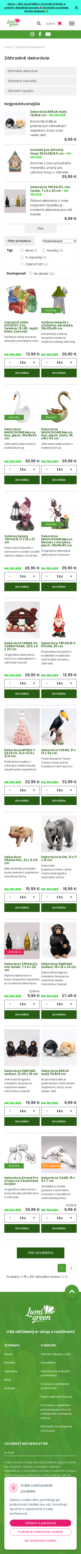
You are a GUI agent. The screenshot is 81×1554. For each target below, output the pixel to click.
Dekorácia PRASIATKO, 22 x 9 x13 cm (21, 860)
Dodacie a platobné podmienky (55, 1386)
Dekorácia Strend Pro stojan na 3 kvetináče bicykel (21, 1181)
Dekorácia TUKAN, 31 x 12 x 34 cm (58, 751)
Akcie (31, 250)
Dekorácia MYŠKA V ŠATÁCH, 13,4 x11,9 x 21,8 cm (19, 753)
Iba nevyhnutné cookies (40, 1540)
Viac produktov (41, 1252)
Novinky (55, 250)
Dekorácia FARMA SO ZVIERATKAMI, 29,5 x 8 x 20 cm (21, 646)
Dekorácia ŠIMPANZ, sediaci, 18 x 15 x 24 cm (58, 965)
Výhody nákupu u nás (56, 1354)
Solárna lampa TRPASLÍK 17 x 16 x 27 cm (19, 539)
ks (24, 362)
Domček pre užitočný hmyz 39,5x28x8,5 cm (47, 152)
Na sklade (44, 273)
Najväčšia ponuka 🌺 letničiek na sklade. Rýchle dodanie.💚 (42, 9)
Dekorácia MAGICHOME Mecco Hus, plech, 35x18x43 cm (20, 434)
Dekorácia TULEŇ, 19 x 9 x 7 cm (58, 1179)
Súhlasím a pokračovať (40, 1523)
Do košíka (22, 373)
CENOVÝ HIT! (36, 264)
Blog (7, 1380)
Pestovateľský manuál (56, 1397)
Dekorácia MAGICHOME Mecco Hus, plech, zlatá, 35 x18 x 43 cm (57, 434)
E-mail (9, 1453)
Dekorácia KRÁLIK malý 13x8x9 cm (48, 114)
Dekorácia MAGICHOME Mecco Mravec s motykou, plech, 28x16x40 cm (57, 540)
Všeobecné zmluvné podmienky (55, 1373)
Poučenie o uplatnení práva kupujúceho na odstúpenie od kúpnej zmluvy (56, 1411)
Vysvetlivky (48, 1362)
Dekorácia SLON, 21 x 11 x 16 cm (58, 858)
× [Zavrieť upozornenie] (76, 7)
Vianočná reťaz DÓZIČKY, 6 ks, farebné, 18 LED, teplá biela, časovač (21, 327)
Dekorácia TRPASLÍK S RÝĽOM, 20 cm (58, 644)
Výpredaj (10, 1371)
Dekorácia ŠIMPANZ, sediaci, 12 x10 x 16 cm (21, 1072)
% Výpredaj (35, 257)
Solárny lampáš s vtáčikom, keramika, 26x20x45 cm (57, 325)
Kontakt (9, 1388)
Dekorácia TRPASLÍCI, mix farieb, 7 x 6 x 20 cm (50, 189)
